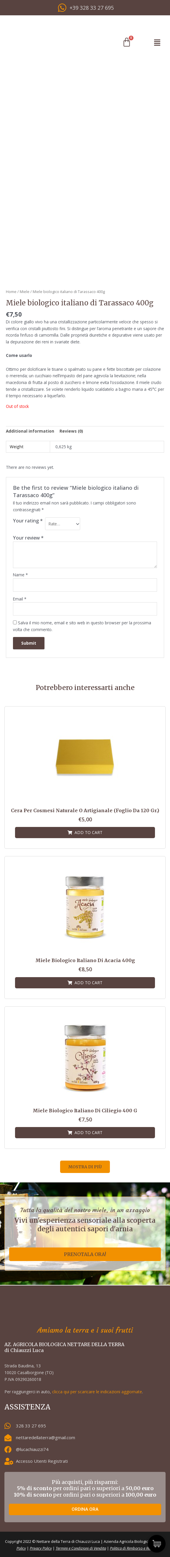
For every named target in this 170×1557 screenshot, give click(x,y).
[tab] (30, 431)
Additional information (30, 431)
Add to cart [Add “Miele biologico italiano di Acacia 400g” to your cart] (89, 982)
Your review (28, 537)
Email (20, 599)
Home (11, 291)
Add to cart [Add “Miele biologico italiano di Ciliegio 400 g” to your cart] (89, 1132)
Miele (24, 291)
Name (20, 575)
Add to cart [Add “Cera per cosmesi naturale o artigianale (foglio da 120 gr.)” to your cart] (89, 832)
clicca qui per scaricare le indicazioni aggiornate (97, 1391)
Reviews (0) (71, 431)
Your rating (28, 520)
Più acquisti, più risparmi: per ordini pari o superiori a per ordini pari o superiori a (85, 1488)
